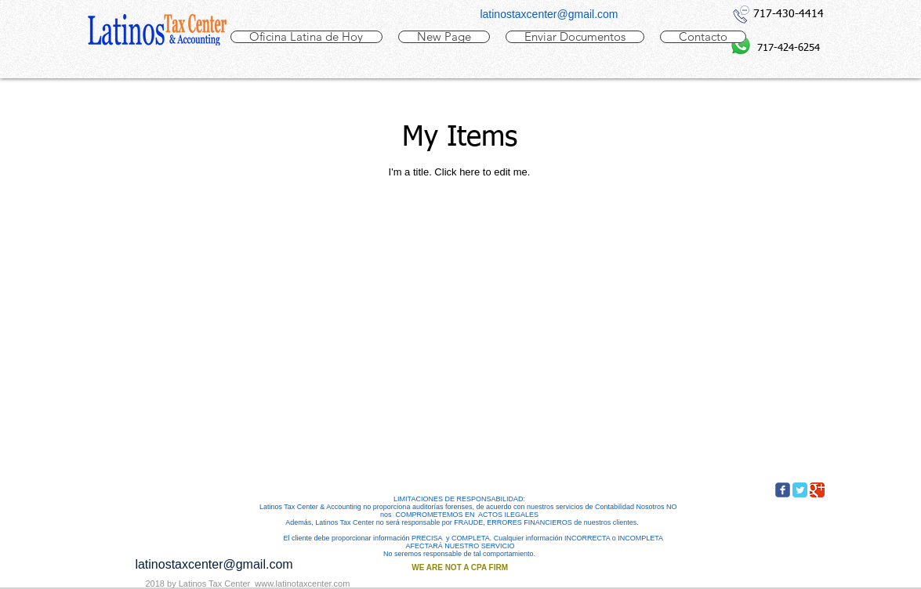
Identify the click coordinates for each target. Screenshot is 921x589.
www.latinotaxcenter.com (302, 583)
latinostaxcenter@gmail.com (549, 14)
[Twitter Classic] (799, 489)
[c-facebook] (782, 489)
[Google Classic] (817, 489)
